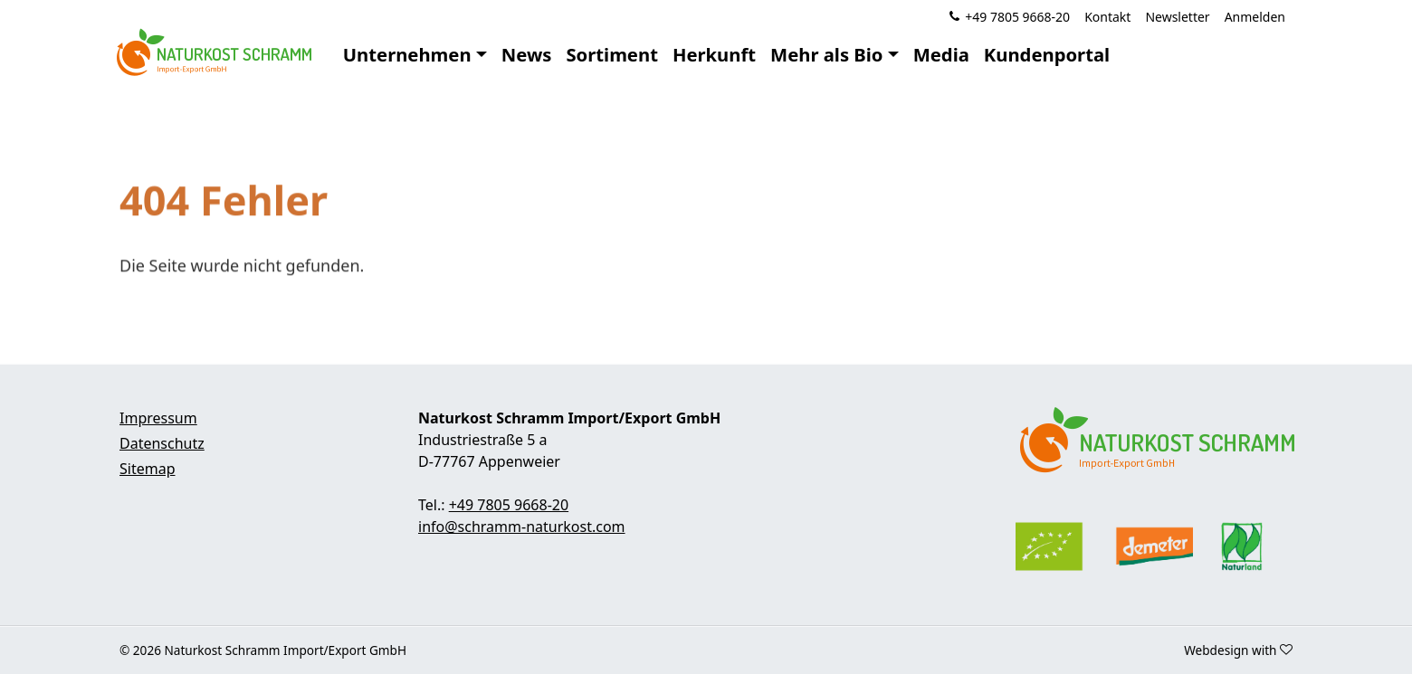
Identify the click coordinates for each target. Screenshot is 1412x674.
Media (941, 54)
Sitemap (147, 469)
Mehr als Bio (826, 54)
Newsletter (1177, 16)
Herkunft (714, 54)
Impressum (158, 418)
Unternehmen (407, 54)
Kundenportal (1047, 54)
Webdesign (1216, 650)
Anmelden (1255, 16)
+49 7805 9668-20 (1017, 16)
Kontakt (1107, 16)
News (526, 54)
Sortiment (612, 54)
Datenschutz (162, 443)
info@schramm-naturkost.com (521, 526)
